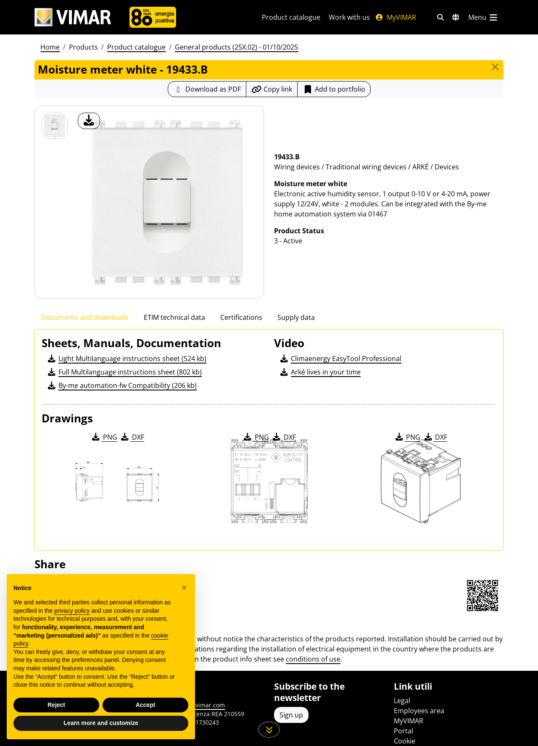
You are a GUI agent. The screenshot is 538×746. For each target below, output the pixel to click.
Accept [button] (146, 704)
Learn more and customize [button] (100, 723)
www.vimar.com (202, 705)
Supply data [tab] (296, 317)
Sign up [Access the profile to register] (291, 715)
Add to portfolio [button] (334, 89)
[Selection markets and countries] (455, 17)
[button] (184, 587)
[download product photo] (89, 121)
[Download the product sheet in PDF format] (207, 89)
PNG (104, 437)
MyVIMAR (395, 17)
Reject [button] (56, 704)
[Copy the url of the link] (272, 89)
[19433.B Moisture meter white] (55, 126)
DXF (132, 437)
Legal (402, 700)
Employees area (419, 710)
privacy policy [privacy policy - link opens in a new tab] (72, 610)
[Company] (152, 17)
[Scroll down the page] (269, 730)
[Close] (495, 67)
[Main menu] (483, 17)
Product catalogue (291, 17)
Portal (403, 730)
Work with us (349, 17)
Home (50, 47)
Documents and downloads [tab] (85, 317)
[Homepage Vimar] (72, 17)
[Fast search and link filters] (440, 17)
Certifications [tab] (241, 317)
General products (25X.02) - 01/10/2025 (236, 47)
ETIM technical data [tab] (174, 317)
